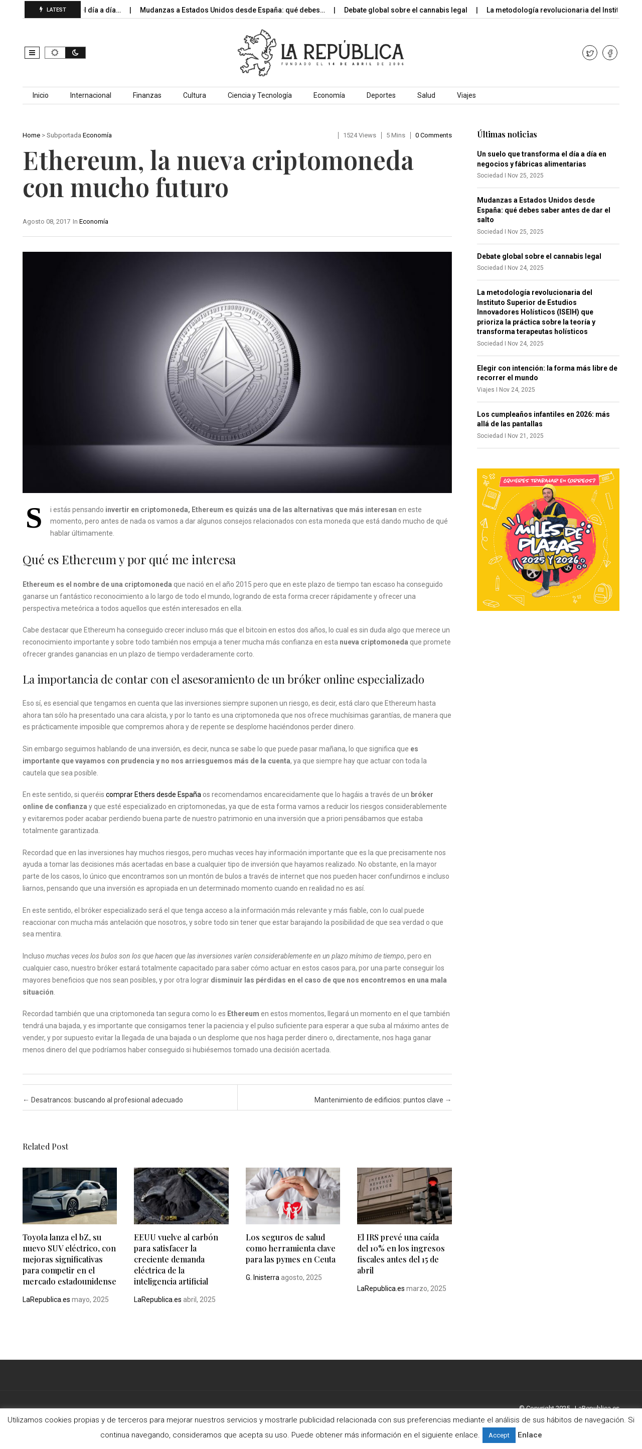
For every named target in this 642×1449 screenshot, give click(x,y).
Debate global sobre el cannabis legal (415, 10)
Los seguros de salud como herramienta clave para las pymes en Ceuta (291, 1248)
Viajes (466, 95)
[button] (32, 53)
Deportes (381, 95)
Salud (426, 95)
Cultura (194, 95)
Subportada (64, 135)
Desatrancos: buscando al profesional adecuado (103, 1100)
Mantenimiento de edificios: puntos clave (383, 1100)
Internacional (90, 95)
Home (31, 135)
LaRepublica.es (46, 1300)
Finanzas (147, 95)
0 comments (433, 135)
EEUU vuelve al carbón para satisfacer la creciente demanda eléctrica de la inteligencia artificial (176, 1259)
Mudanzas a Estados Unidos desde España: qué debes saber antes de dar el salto (543, 210)
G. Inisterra (262, 1277)
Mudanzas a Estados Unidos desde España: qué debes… (241, 10)
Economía (329, 95)
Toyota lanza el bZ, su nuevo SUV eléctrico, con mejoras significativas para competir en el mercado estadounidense (69, 1259)
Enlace (530, 1434)
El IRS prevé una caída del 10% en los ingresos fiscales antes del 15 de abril (401, 1253)
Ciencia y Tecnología (260, 95)
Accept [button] (499, 1435)
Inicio (41, 95)
